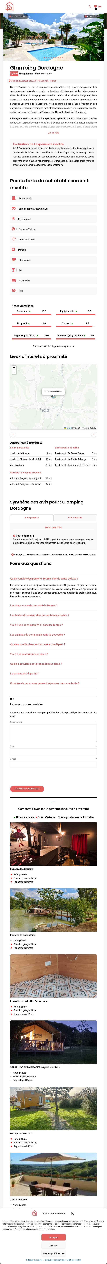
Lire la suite (53, 133)
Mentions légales (74, 1260)
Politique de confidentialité (54, 1260)
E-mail (53, 759)
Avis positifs (32, 517)
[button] (72, 1213)
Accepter (53, 1237)
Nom (53, 746)
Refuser (53, 1245)
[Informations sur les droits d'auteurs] (92, 16)
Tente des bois (19, 1199)
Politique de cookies (34, 1260)
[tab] (53, 578)
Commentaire (53, 722)
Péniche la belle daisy (23, 935)
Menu (100, 6)
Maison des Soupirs (21, 869)
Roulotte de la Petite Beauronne (29, 1001)
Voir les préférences (53, 1253)
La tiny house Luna (21, 1133)
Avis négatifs (75, 517)
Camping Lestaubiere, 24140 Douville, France (32, 81)
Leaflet (68, 428)
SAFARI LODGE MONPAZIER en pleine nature (35, 1067)
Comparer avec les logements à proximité (53, 346)
